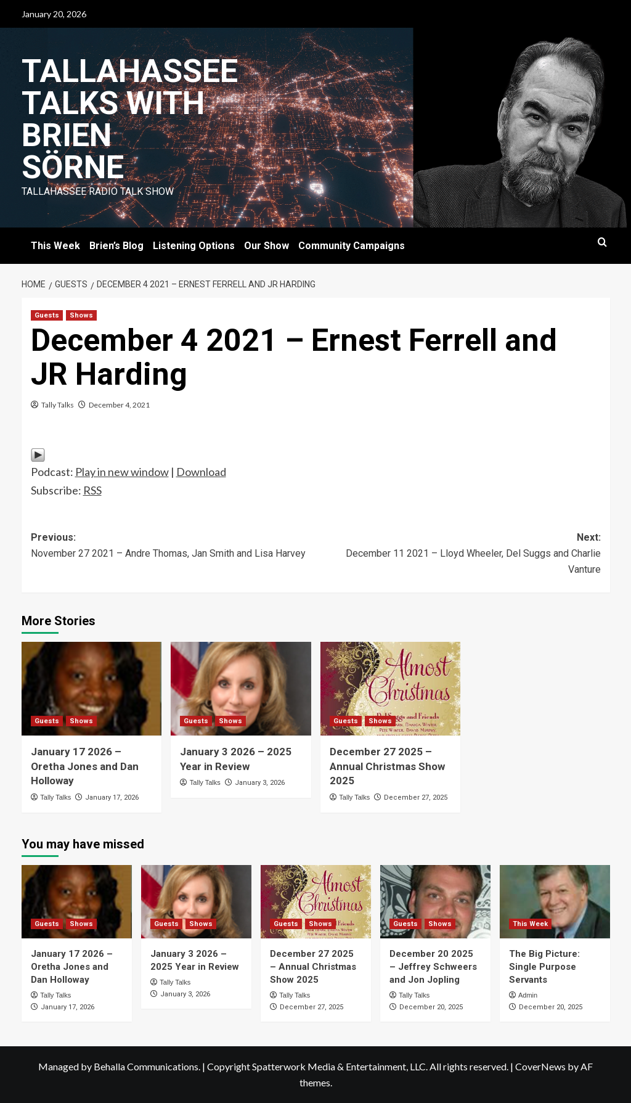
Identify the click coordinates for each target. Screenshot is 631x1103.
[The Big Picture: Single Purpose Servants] (555, 901)
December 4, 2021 (119, 404)
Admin (527, 995)
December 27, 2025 (415, 797)
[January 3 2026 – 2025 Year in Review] (241, 689)
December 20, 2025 (431, 1007)
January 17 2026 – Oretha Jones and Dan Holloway (85, 766)
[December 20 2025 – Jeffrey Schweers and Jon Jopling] (435, 901)
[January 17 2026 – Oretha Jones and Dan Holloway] (92, 689)
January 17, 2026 (112, 797)
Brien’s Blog (116, 246)
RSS (92, 490)
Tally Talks (57, 404)
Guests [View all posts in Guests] (47, 315)
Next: (458, 554)
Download (201, 471)
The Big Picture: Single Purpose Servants (544, 966)
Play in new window (122, 471)
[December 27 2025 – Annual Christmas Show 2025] (390, 689)
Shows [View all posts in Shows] (81, 315)
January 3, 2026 (260, 783)
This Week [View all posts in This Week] (530, 924)
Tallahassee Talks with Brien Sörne (130, 119)
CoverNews (540, 1066)
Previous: (173, 546)
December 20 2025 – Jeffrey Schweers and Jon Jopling (433, 966)
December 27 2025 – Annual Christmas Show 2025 (387, 766)
